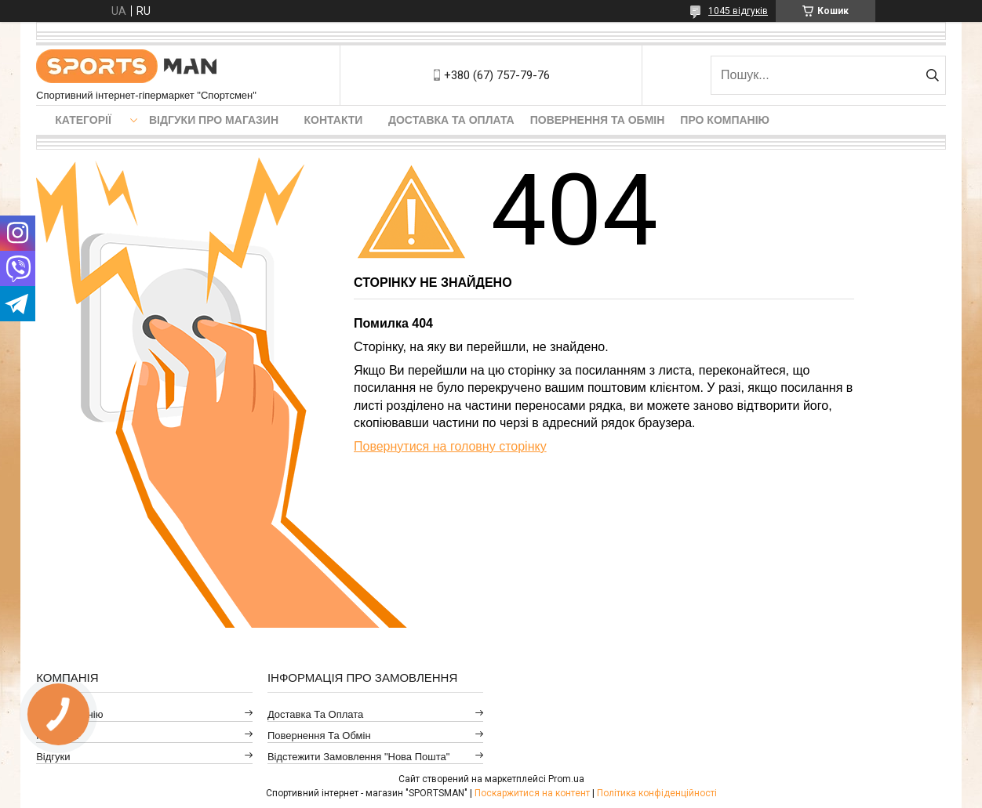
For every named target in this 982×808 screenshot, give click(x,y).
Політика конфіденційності (657, 793)
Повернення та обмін (597, 120)
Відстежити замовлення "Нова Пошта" (358, 757)
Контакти (333, 120)
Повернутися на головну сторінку (450, 446)
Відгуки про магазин (213, 120)
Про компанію (724, 120)
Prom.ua (566, 779)
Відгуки (53, 757)
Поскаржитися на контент (532, 793)
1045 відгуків (738, 10)
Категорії (83, 120)
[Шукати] (932, 75)
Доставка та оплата (451, 120)
